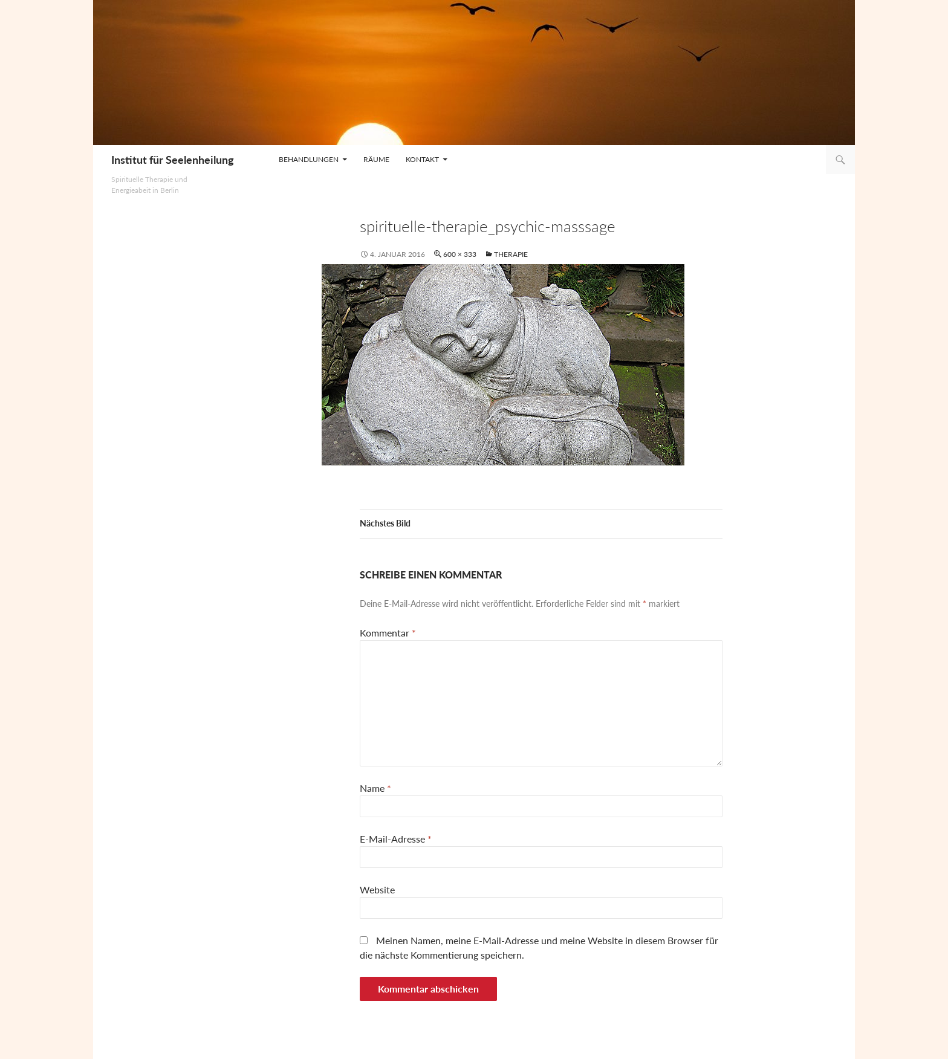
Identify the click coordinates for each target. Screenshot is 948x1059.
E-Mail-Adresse (396, 838)
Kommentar (388, 632)
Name (375, 788)
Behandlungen (309, 159)
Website (377, 889)
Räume (376, 159)
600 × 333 (459, 254)
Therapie (511, 254)
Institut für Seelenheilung (172, 159)
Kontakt (422, 159)
